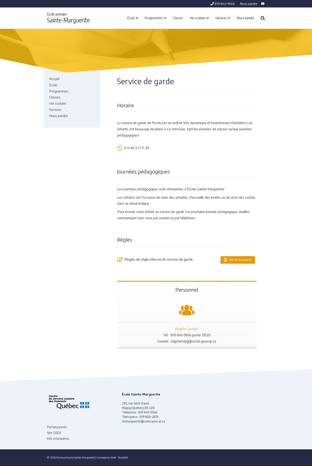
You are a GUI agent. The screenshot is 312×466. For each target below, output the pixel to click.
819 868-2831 (149, 417)
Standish (123, 457)
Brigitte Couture (187, 329)
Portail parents (57, 427)
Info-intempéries (58, 438)
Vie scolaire (198, 17)
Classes (178, 17)
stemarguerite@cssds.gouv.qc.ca (143, 421)
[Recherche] (261, 18)
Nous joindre (249, 4)
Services (221, 17)
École (131, 17)
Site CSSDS (54, 433)
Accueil (54, 79)
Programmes (154, 17)
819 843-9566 (222, 4)
